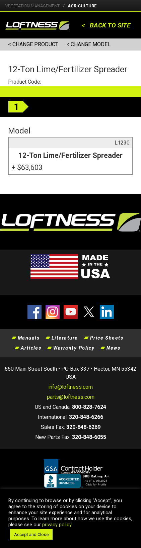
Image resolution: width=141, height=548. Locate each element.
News (113, 348)
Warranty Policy (73, 348)
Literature (65, 338)
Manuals (29, 338)
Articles (31, 348)
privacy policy (56, 525)
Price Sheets (107, 338)
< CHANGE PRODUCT (33, 44)
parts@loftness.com (70, 397)
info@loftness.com (70, 387)
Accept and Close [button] (31, 534)
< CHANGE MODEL (88, 44)
